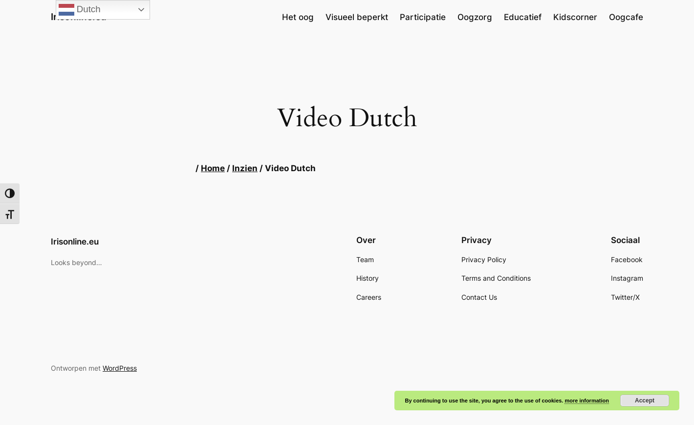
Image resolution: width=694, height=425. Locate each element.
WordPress (120, 368)
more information (586, 400)
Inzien (245, 168)
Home (213, 168)
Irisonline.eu (75, 241)
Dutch (80, 10)
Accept (644, 400)
